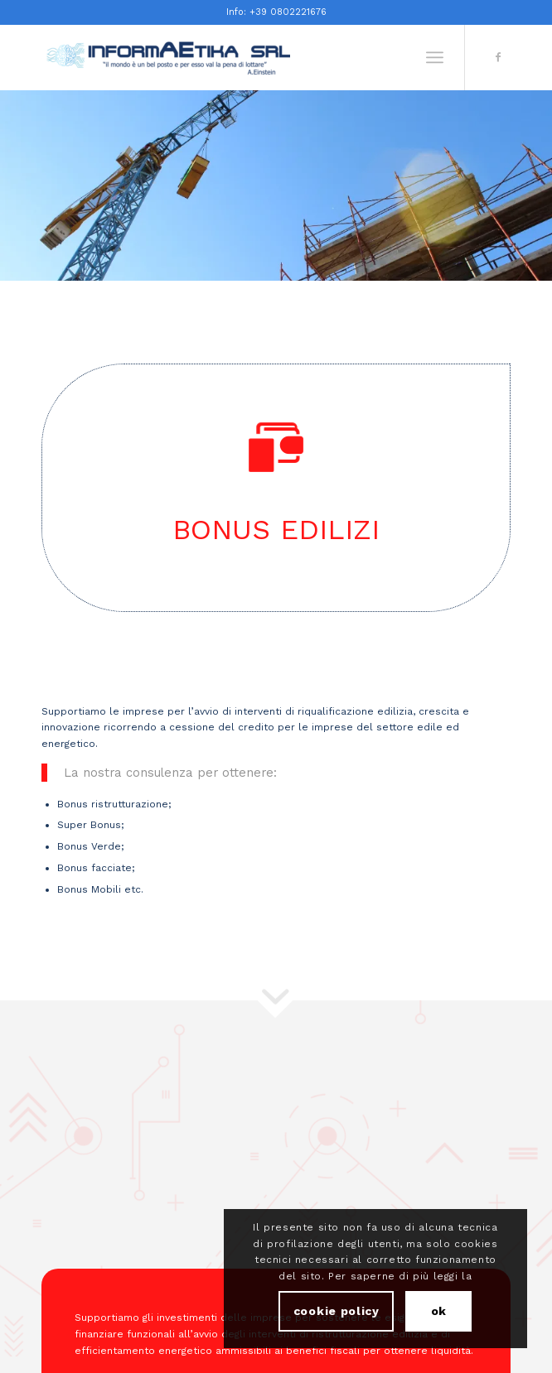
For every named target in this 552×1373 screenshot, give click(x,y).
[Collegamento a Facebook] (498, 57)
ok (439, 1311)
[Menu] (434, 57)
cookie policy (336, 1311)
